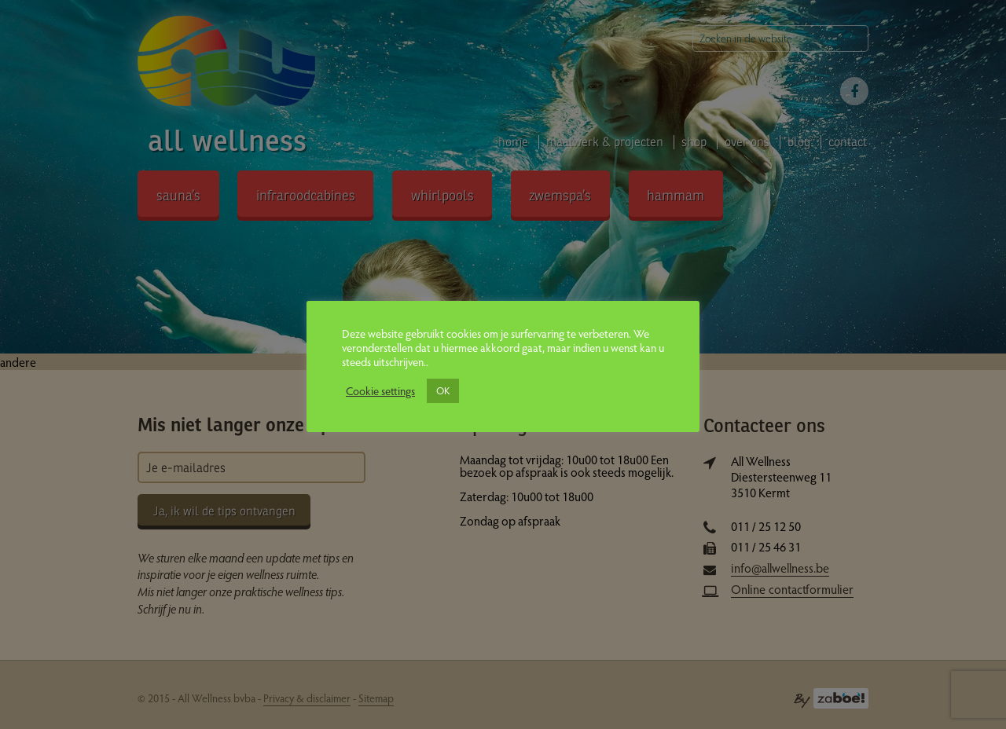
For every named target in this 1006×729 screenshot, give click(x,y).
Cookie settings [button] (380, 390)
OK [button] (443, 390)
